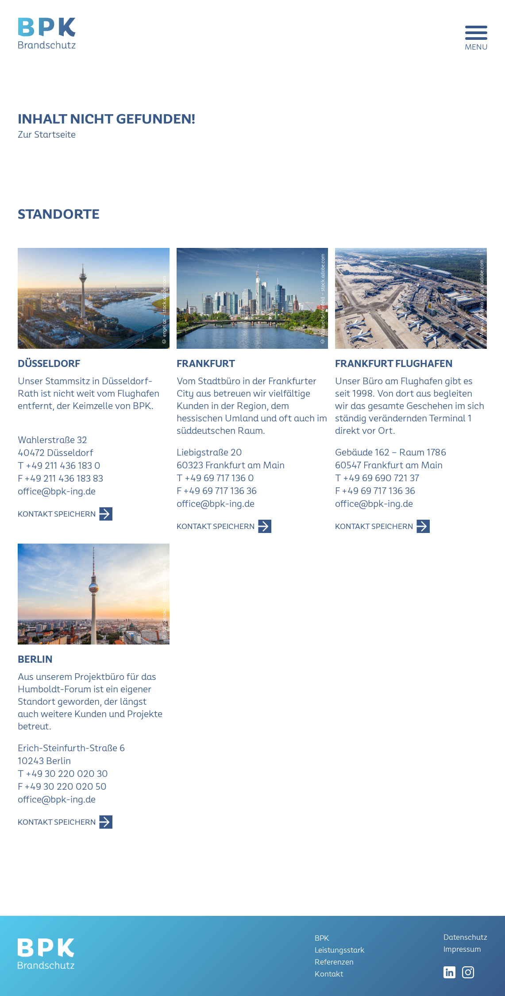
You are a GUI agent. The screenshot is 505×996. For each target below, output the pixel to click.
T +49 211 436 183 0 (59, 465)
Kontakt (329, 974)
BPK (322, 938)
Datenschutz (465, 937)
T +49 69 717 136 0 (215, 478)
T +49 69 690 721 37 (377, 478)
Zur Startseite (47, 134)
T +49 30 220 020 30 (63, 774)
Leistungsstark (340, 950)
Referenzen (334, 962)
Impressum (462, 949)
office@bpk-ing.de (57, 491)
